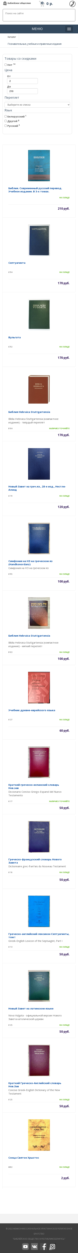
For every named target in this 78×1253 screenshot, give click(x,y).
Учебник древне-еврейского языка (31, 710)
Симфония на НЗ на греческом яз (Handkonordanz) (30, 562)
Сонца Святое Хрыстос (23, 1157)
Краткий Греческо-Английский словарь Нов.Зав (34, 1084)
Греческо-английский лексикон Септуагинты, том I (38, 935)
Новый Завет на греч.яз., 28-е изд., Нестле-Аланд (37, 488)
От (22, 79)
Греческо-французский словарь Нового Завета (35, 861)
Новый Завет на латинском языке (30, 1008)
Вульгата (14, 337)
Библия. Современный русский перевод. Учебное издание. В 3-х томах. (35, 189)
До (22, 89)
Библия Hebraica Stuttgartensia (29, 412)
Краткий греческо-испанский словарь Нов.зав (33, 786)
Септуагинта (16, 262)
